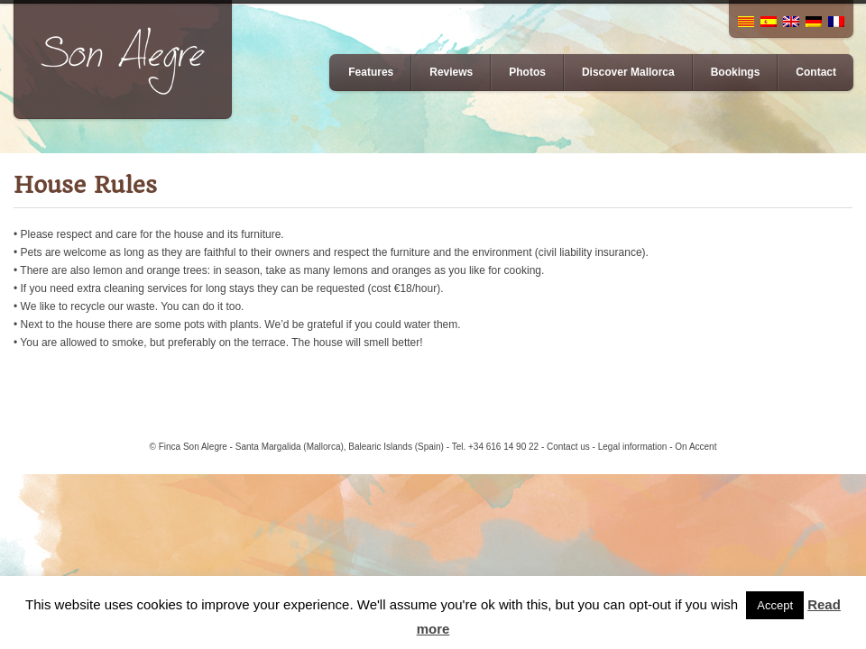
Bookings (735, 72)
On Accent (695, 447)
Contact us (568, 447)
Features (370, 72)
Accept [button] (775, 605)
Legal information (633, 447)
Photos (527, 72)
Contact (816, 72)
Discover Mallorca (628, 72)
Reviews (451, 72)
